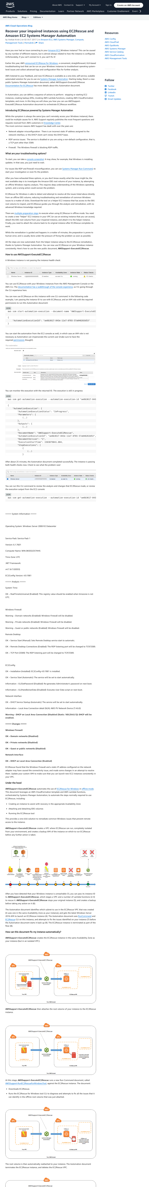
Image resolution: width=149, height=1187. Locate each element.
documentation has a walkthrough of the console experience (45, 287)
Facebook (110, 89)
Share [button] (39, 42)
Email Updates (113, 99)
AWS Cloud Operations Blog (18, 25)
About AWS (57, 5)
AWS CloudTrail (112, 42)
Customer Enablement (118, 11)
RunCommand (84, 916)
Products (10, 11)
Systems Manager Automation (54, 79)
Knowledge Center (52, 123)
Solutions (22, 11)
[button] (128, 5)
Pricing (33, 11)
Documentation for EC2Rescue (19, 85)
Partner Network (75, 11)
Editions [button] (38, 17)
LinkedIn (110, 92)
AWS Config (110, 39)
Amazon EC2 (54, 50)
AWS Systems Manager (115, 48)
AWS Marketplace (95, 11)
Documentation (47, 11)
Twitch (109, 95)
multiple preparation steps (26, 213)
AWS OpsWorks (112, 45)
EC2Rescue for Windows (68, 788)
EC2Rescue (10, 919)
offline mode (88, 788)
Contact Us (68, 5)
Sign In (109, 5)
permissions (19, 340)
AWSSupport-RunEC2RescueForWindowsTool (25, 1083)
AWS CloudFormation (114, 55)
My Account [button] (95, 5)
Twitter (109, 86)
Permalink (29, 42)
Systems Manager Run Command (77, 168)
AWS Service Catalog (114, 52)
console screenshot (35, 159)
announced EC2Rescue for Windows (41, 63)
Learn (61, 11)
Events (135, 11)
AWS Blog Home (10, 17)
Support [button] (80, 5)
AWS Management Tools (116, 58)
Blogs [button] (25, 17)
